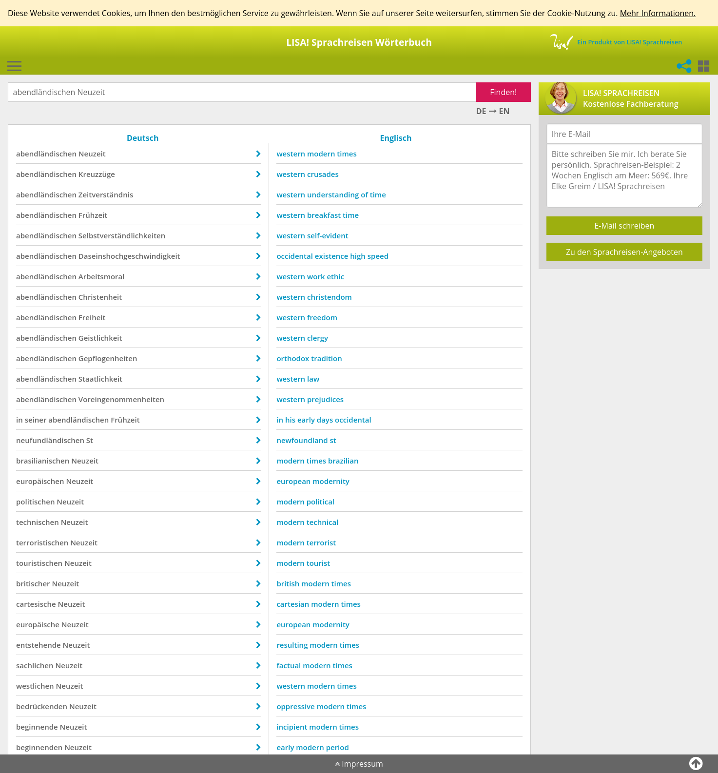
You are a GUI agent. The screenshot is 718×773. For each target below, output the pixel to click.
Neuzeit (92, 153)
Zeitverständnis (105, 194)
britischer (33, 583)
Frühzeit (92, 215)
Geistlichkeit (100, 338)
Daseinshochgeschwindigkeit (129, 256)
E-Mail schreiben (624, 225)
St (89, 440)
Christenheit (100, 297)
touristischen (39, 563)
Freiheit (92, 317)
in (19, 420)
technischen (37, 522)
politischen (35, 501)
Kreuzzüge (96, 174)
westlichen (35, 686)
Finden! (503, 92)
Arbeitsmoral (101, 276)
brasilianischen (42, 460)
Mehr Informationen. (658, 13)
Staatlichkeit (100, 379)
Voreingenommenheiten (121, 399)
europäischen (40, 481)
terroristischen (42, 542)
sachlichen (35, 665)
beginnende (37, 727)
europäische (37, 624)
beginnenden (39, 747)
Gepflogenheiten (107, 358)
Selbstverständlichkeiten (121, 235)
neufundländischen (50, 440)
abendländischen (46, 153)
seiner (36, 420)
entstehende (38, 645)
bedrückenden (41, 706)
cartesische (36, 604)
